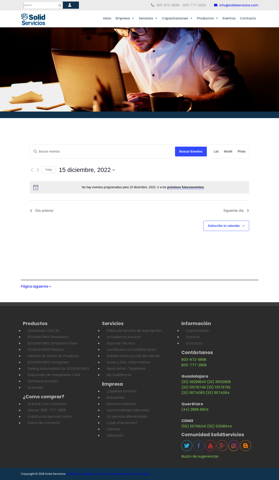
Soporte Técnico (121, 343)
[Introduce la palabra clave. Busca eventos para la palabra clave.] (102, 151)
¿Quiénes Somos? (122, 391)
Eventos (229, 18)
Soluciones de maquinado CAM (53, 374)
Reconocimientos (121, 403)
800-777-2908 (194, 365)
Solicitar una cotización (47, 403)
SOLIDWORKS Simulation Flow (52, 343)
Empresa (125, 18)
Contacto (248, 18)
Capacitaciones (177, 18)
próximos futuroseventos (185, 187)
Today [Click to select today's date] (48, 169)
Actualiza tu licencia (124, 336)
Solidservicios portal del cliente (133, 355)
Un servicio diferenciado (127, 416)
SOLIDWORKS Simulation (47, 336)
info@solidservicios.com (236, 5)
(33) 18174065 (193, 392)
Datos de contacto (43, 422)
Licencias (35, 387)
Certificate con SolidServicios (131, 349)
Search (28, 5)
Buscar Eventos (190, 151)
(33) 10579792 (218, 387)
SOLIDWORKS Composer (48, 362)
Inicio (107, 18)
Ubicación (115, 435)
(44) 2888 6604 (195, 409)
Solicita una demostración (49, 416)
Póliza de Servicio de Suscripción (134, 330)
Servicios (148, 18)
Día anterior (42, 210)
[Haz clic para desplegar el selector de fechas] (87, 170)
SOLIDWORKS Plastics (45, 349)
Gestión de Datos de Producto (53, 355)
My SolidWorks (119, 374)
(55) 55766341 (193, 426)
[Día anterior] (32, 170)
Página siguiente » (36, 286)
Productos (207, 18)
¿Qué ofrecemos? (122, 422)
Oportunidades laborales (128, 410)
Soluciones (116, 397)
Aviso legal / (141, 474)
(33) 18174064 (218, 392)
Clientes (114, 429)
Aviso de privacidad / (117, 474)
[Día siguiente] (38, 170)
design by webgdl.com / (83, 474)
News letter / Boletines (126, 368)
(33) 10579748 (193, 387)
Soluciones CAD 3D (43, 330)
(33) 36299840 (193, 381)
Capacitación (197, 330)
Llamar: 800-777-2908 (46, 410)
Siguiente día (236, 210)
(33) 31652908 (219, 381)
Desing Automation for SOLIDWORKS (58, 368)
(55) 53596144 (219, 426)
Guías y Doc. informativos (128, 362)
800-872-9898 (193, 359)
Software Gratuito (42, 381)
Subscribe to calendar (224, 225)
